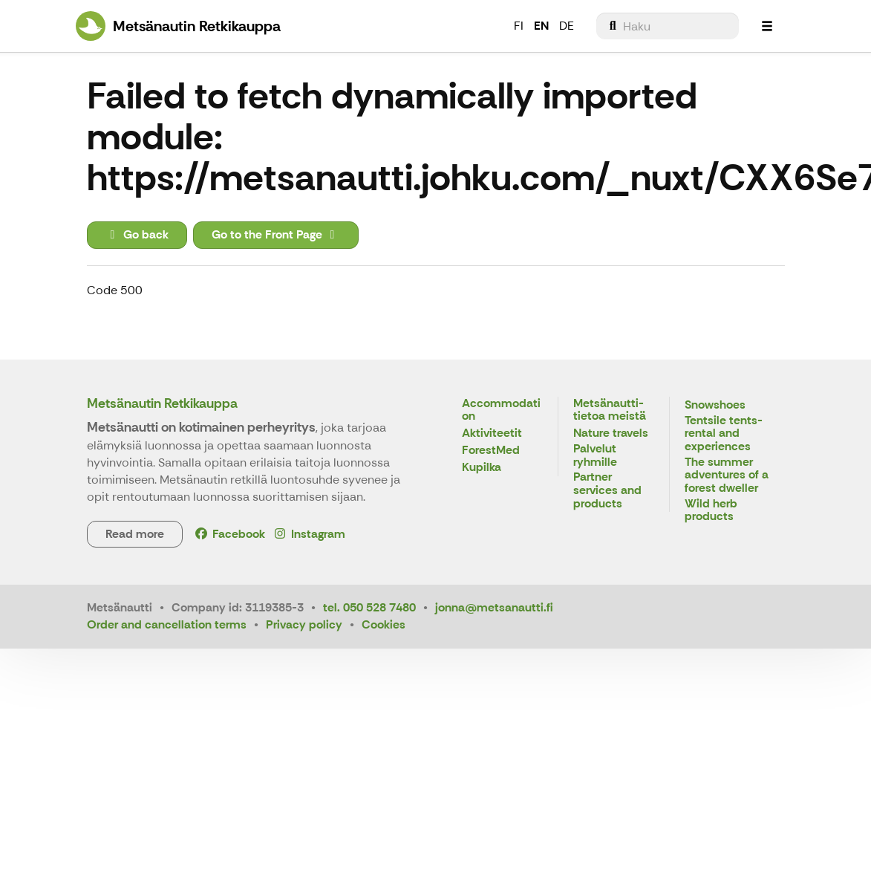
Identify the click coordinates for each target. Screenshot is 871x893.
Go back (137, 234)
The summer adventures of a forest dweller (727, 475)
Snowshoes (715, 405)
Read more (134, 534)
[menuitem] (667, 26)
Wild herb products (711, 511)
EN (541, 25)
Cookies (383, 624)
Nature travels (610, 433)
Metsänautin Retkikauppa (162, 403)
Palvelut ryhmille (595, 456)
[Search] (667, 26)
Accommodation (501, 410)
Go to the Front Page (276, 234)
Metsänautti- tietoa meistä (609, 410)
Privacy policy (304, 624)
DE (566, 25)
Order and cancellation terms (167, 624)
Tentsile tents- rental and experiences (724, 434)
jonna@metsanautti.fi (494, 607)
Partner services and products (607, 490)
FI (518, 25)
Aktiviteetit (492, 433)
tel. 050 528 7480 (369, 607)
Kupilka (481, 468)
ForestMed (491, 451)
